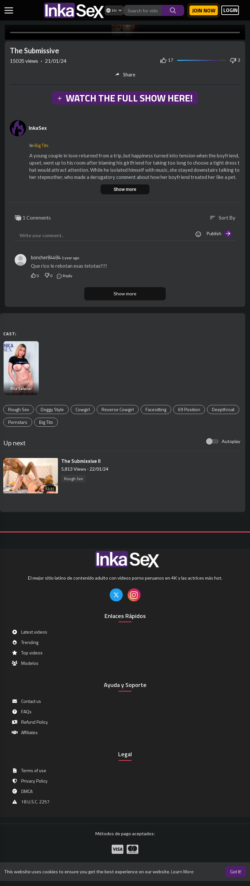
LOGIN (230, 10)
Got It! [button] (235, 871)
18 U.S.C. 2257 (30, 802)
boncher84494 (46, 257)
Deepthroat (223, 409)
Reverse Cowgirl (118, 409)
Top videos (27, 653)
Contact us (26, 701)
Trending (24, 642)
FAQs (21, 711)
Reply (64, 275)
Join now (203, 10)
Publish (219, 233)
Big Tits (42, 145)
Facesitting (156, 409)
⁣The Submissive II (81, 461)
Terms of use (28, 770)
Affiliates (24, 732)
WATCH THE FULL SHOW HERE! (124, 97)
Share (125, 74)
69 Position (189, 409)
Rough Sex (18, 409)
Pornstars (17, 422)
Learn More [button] (182, 871)
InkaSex (38, 128)
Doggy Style (52, 409)
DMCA (22, 791)
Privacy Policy (29, 781)
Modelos (24, 663)
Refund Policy (29, 722)
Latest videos (29, 632)
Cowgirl (83, 409)
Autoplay (231, 441)
